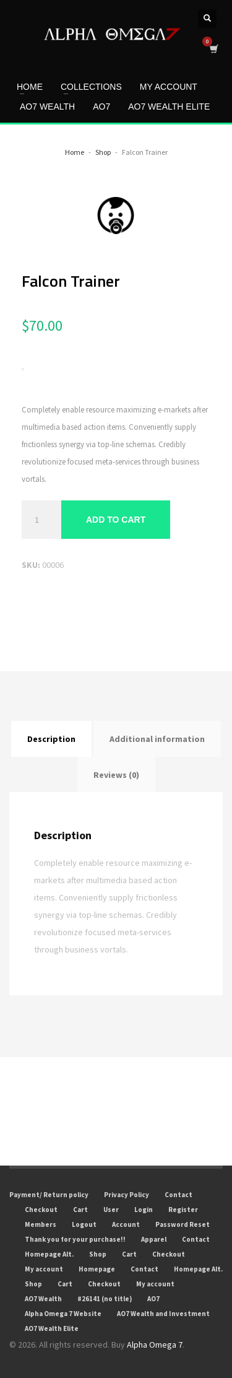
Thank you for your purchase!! (75, 1239)
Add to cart (115, 520)
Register (183, 1209)
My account (44, 1269)
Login (143, 1209)
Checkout (41, 1209)
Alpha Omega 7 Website (63, 1313)
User (111, 1209)
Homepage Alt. (49, 1254)
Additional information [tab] (157, 738)
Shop (97, 1254)
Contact (178, 1194)
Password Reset (182, 1224)
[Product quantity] (41, 519)
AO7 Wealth (43, 1298)
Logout (84, 1224)
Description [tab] (51, 738)
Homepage (97, 1269)
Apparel (153, 1239)
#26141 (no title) (104, 1298)
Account (126, 1224)
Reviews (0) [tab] (116, 774)
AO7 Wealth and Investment (163, 1313)
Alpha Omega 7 (155, 1344)
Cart (80, 1209)
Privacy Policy (126, 1194)
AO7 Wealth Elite (52, 1328)
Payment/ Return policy (48, 1194)
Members (40, 1224)
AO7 (153, 1298)
